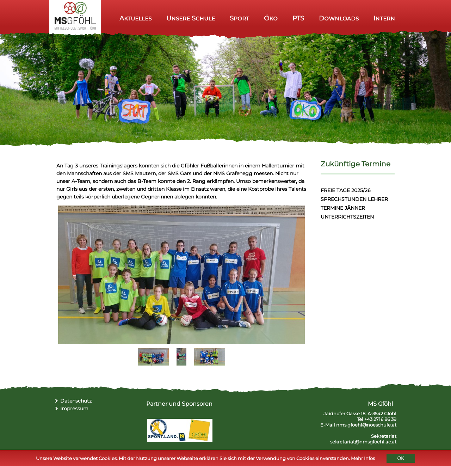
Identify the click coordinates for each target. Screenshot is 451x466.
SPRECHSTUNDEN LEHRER (354, 199)
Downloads (339, 18)
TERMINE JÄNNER (343, 208)
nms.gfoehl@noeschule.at (366, 425)
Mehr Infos (363, 459)
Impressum (74, 408)
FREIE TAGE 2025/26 (346, 190)
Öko (271, 18)
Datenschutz (76, 401)
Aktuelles (135, 18)
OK (400, 459)
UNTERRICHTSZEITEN (347, 217)
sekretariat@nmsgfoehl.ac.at (363, 441)
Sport (239, 18)
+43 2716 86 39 (380, 419)
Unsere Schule (190, 18)
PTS (298, 18)
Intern (384, 18)
